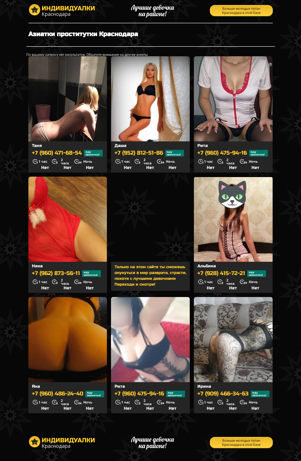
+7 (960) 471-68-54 (67, 153)
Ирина (204, 386)
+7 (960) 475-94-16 (232, 153)
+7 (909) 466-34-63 (233, 394)
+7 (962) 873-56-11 (66, 273)
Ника (37, 266)
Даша (120, 145)
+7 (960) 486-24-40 (68, 394)
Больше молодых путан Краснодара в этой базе (241, 10)
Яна (36, 386)
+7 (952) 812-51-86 (149, 153)
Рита (202, 145)
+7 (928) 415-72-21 (231, 273)
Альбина (206, 266)
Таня (37, 145)
